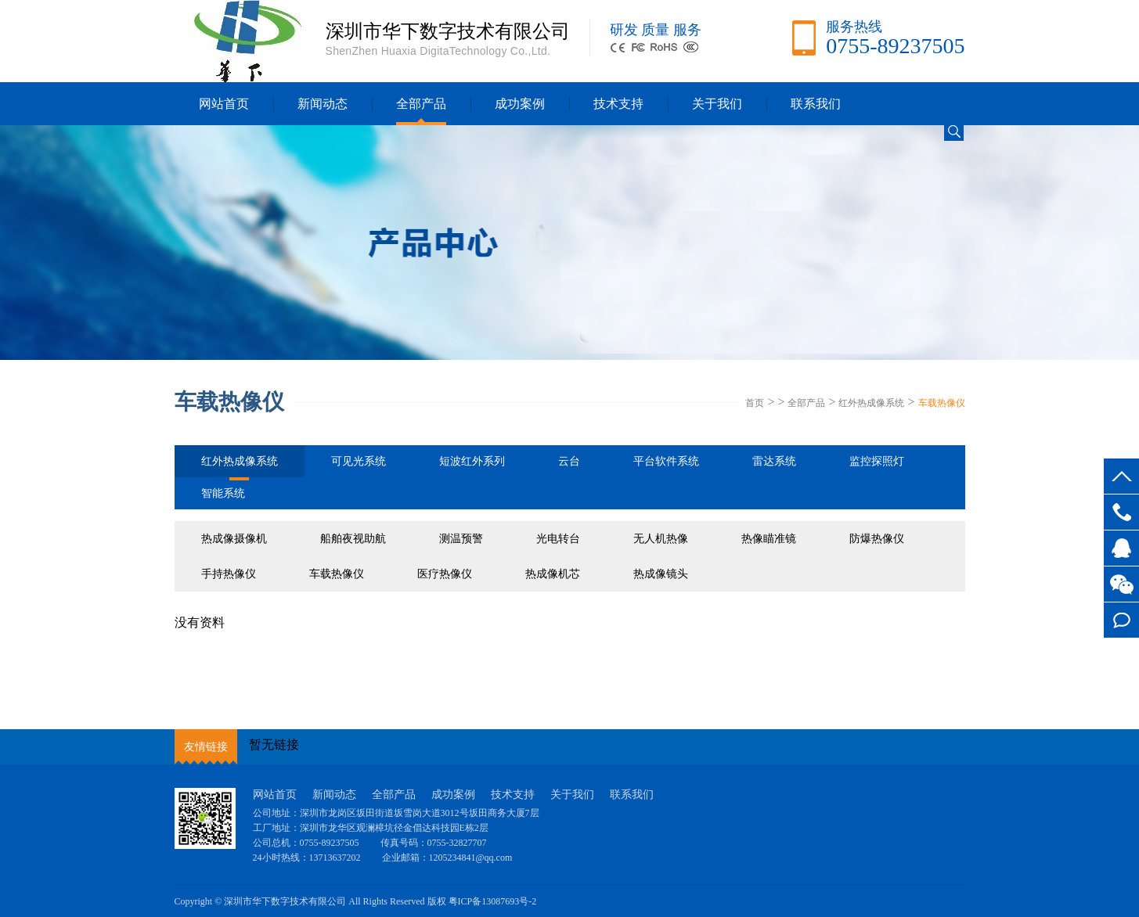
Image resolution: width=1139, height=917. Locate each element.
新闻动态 (322, 103)
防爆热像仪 (876, 539)
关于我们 (717, 103)
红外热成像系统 (871, 402)
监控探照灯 (876, 461)
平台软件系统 (666, 461)
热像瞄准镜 (768, 539)
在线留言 (1121, 620)
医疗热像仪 (444, 574)
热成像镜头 (660, 574)
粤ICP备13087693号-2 (493, 901)
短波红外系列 (472, 461)
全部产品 (421, 103)
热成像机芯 (552, 574)
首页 (754, 402)
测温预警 (461, 539)
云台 (569, 461)
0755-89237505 (1121, 512)
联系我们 (816, 103)
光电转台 (558, 539)
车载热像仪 (941, 402)
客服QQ (1121, 548)
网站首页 (224, 103)
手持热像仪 (228, 574)
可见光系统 (358, 461)
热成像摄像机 (234, 539)
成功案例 (520, 103)
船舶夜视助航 (353, 539)
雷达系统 (774, 461)
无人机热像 (660, 539)
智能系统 (223, 493)
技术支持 (618, 103)
